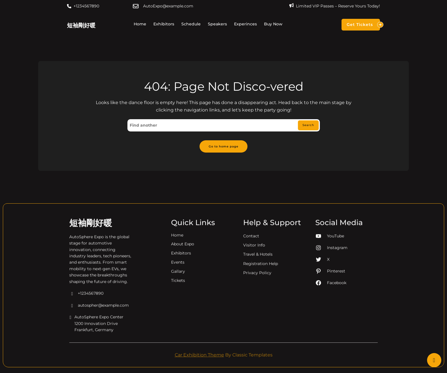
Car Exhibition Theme (199, 357)
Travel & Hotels (258, 313)
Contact (251, 294)
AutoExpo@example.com (168, 6)
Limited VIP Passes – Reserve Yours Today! (338, 6)
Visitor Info (254, 304)
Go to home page (223, 148)
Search (306, 126)
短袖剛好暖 (81, 25)
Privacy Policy (257, 332)
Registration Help (260, 322)
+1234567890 (86, 6)
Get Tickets (363, 25)
